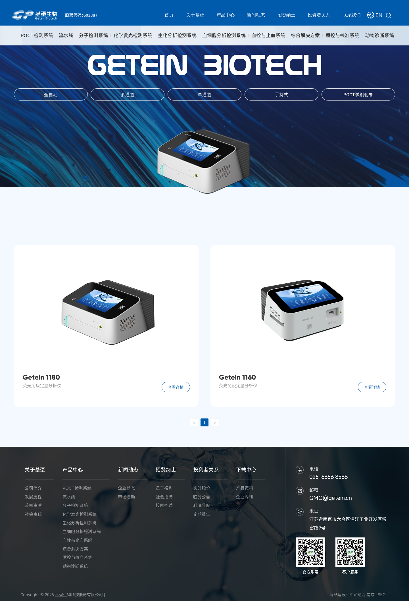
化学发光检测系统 (133, 35)
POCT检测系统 (37, 35)
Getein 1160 (237, 377)
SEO (382, 594)
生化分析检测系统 (177, 35)
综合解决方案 (305, 35)
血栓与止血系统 (268, 35)
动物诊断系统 (379, 35)
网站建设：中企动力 (348, 594)
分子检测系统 (93, 35)
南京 (371, 594)
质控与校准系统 (342, 35)
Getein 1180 (41, 377)
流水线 (66, 35)
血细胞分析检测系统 (224, 35)
